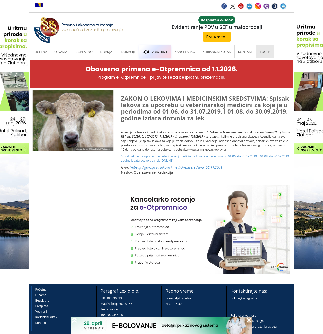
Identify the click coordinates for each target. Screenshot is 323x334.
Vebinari (41, 311)
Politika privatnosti (244, 315)
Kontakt (40, 323)
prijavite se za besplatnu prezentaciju (187, 77)
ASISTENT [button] (155, 51)
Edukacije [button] (127, 51)
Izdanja (106, 51)
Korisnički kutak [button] (216, 51)
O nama (60, 51)
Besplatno (83, 51)
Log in (265, 51)
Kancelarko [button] (185, 51)
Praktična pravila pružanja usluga (254, 326)
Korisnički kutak (46, 317)
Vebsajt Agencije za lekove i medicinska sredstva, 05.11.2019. (176, 167)
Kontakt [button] (245, 51)
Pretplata (41, 306)
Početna (40, 51)
